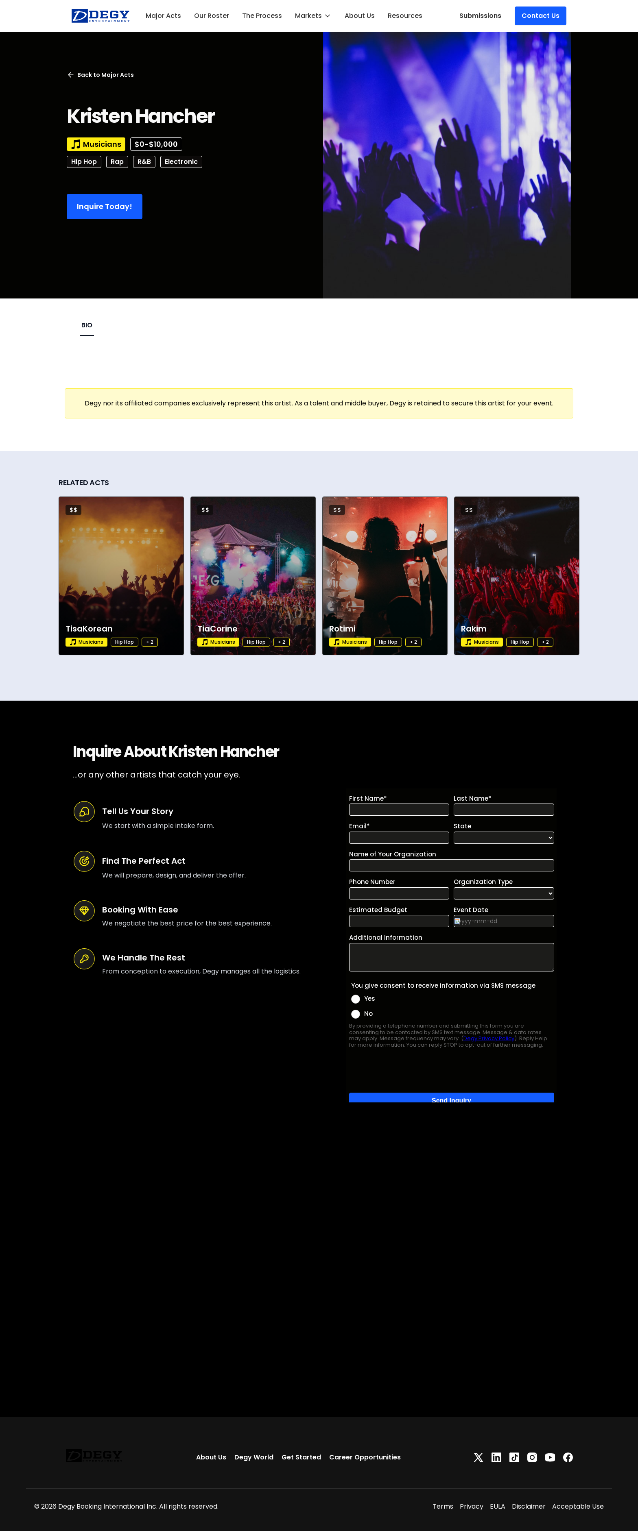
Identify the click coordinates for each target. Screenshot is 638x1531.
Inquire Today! (104, 206)
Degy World (253, 1457)
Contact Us (540, 15)
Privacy (471, 1506)
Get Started (301, 1457)
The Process (262, 15)
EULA (497, 1506)
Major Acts (163, 15)
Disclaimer (529, 1506)
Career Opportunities (365, 1457)
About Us (360, 15)
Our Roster (211, 15)
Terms (443, 1506)
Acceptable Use (578, 1506)
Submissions (480, 15)
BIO (86, 325)
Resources (405, 15)
